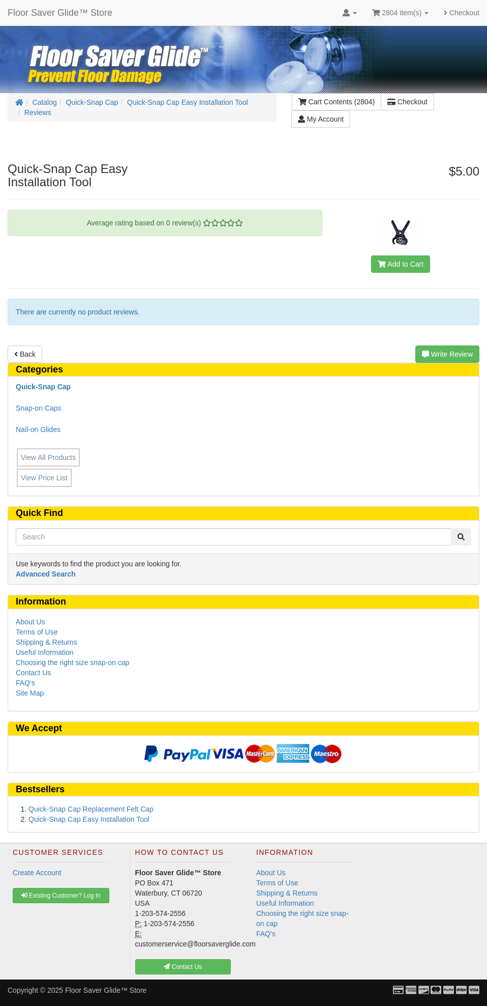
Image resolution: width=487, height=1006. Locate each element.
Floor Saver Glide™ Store (60, 13)
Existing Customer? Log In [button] (61, 895)
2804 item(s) (400, 13)
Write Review (447, 354)
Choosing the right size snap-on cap (72, 662)
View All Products (48, 457)
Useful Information (45, 652)
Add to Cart (400, 264)
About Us (30, 622)
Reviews (37, 112)
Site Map (30, 693)
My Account (321, 119)
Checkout (461, 13)
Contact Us (33, 673)
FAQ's (25, 683)
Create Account (37, 873)
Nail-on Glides (38, 429)
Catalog (45, 102)
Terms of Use (36, 632)
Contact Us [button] (183, 966)
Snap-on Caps (39, 408)
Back (25, 354)
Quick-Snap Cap (92, 102)
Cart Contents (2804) (336, 102)
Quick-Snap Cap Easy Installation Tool (187, 102)
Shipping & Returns (46, 642)
